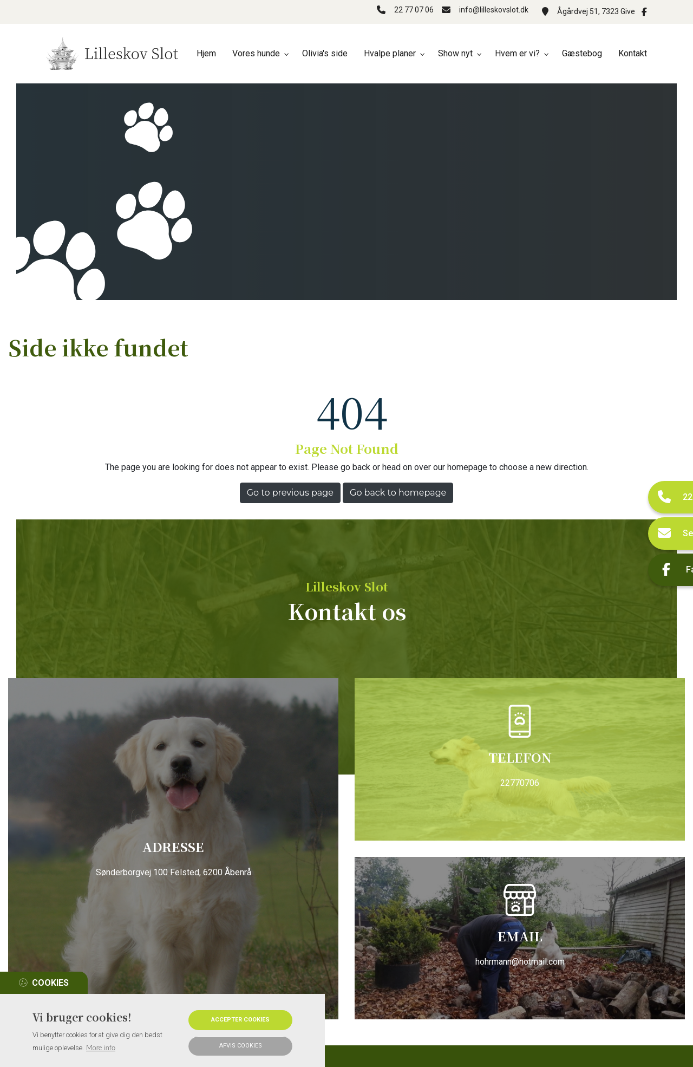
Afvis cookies (240, 1045)
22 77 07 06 (408, 11)
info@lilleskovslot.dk (493, 11)
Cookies (50, 983)
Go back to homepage (398, 492)
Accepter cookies (240, 1019)
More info (100, 1047)
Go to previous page (290, 492)
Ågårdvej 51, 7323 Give (596, 11)
